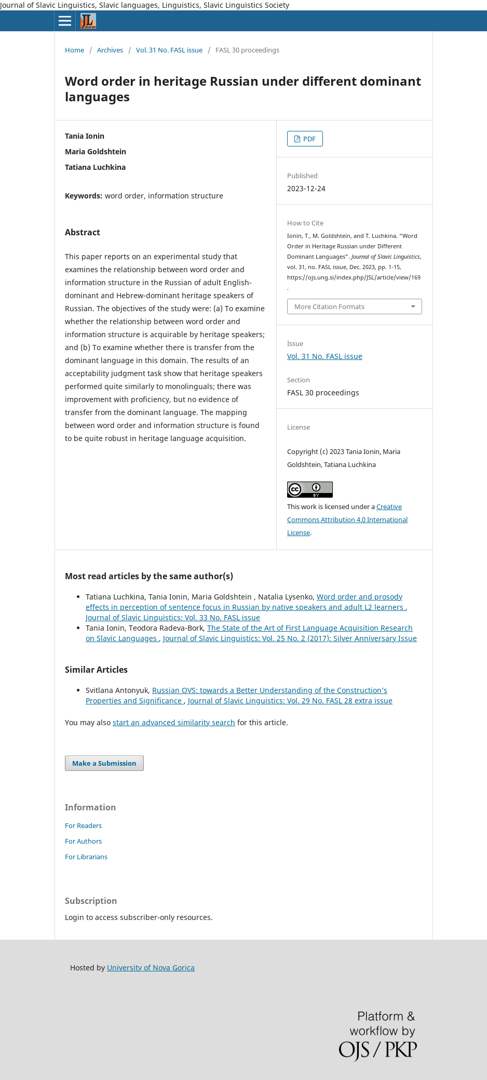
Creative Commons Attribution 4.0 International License (347, 519)
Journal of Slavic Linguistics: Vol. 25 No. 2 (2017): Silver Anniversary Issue (290, 638)
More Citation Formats (329, 306)
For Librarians (86, 856)
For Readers (83, 825)
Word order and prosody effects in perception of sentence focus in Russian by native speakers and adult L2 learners (245, 602)
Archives (110, 50)
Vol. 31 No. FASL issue (169, 50)
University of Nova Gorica (151, 967)
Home (74, 50)
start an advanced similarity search (174, 722)
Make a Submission (104, 763)
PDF (309, 138)
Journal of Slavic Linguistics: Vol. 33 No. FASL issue (173, 617)
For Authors (83, 841)
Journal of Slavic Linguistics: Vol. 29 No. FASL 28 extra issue (290, 700)
